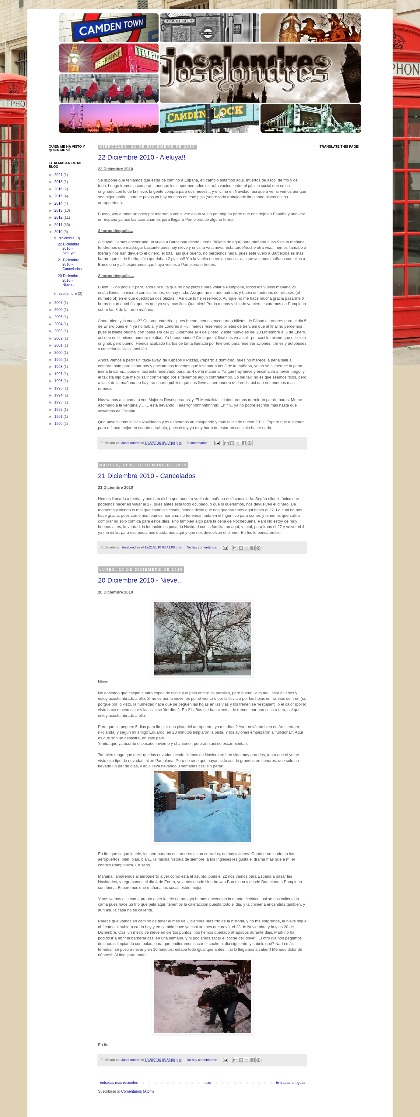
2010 (59, 232)
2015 (59, 196)
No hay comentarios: (202, 547)
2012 (59, 217)
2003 (59, 331)
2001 (59, 345)
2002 (59, 338)
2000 (59, 353)
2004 (59, 324)
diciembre (67, 238)
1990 (59, 423)
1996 (59, 381)
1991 (59, 416)
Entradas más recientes (119, 1082)
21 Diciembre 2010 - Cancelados (146, 476)
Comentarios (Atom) (137, 1091)
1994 (59, 395)
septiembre (68, 293)
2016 (59, 189)
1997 (59, 374)
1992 (59, 409)
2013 (59, 210)
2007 (59, 303)
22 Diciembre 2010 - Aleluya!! (141, 157)
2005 (59, 317)
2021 (59, 175)
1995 (59, 388)
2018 (59, 182)
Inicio (207, 1082)
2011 (59, 225)
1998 (59, 367)
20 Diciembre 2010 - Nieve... (140, 580)
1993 (59, 402)
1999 (59, 360)
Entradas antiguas (290, 1082)
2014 (59, 203)
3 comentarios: (198, 443)
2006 (59, 310)
